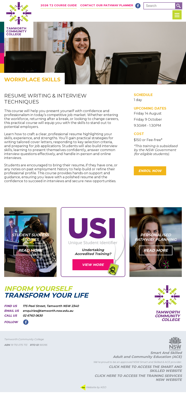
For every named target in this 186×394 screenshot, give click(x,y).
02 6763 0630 (33, 317)
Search (151, 6)
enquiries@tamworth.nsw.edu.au (48, 312)
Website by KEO (93, 389)
